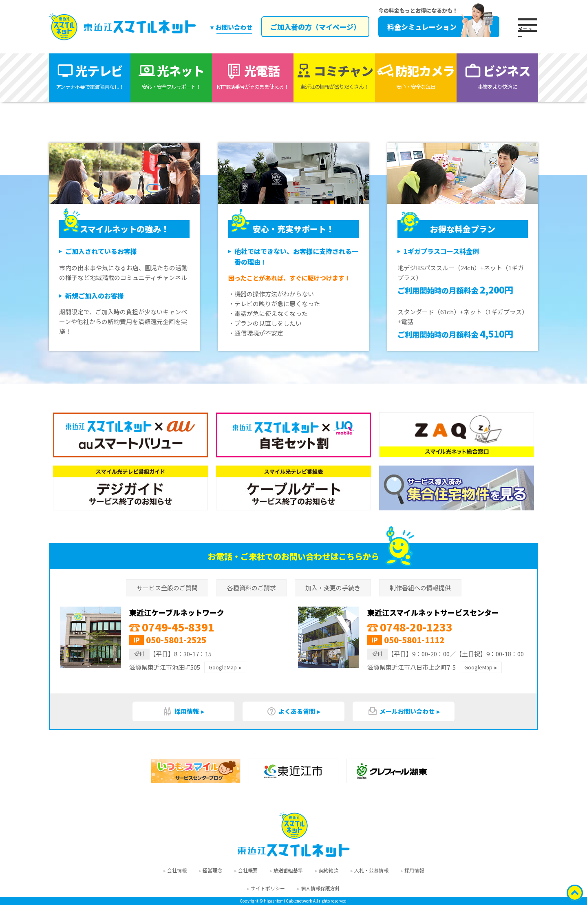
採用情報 (181, 711)
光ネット (171, 76)
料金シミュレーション (440, 26)
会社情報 (177, 870)
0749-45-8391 (171, 626)
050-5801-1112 (414, 640)
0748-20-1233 (409, 626)
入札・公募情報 (371, 870)
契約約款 (328, 870)
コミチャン (334, 76)
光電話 (253, 76)
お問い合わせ (234, 27)
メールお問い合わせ (401, 711)
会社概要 (248, 870)
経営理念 (212, 870)
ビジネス (497, 76)
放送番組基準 (288, 870)
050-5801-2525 (176, 640)
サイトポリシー (268, 888)
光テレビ (89, 76)
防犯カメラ (416, 76)
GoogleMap (223, 667)
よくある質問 (291, 711)
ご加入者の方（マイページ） (315, 27)
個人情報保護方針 (320, 888)
